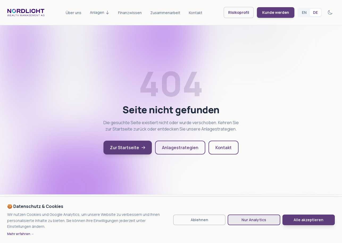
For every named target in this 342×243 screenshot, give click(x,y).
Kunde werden (275, 12)
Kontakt (195, 12)
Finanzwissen (130, 12)
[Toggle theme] (330, 12)
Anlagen (100, 12)
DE (315, 12)
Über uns (73, 12)
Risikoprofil (238, 12)
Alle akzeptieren (308, 219)
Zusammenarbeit (165, 12)
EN (304, 12)
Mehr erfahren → (20, 234)
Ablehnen (199, 219)
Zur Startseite (127, 147)
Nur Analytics (253, 219)
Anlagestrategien (180, 147)
